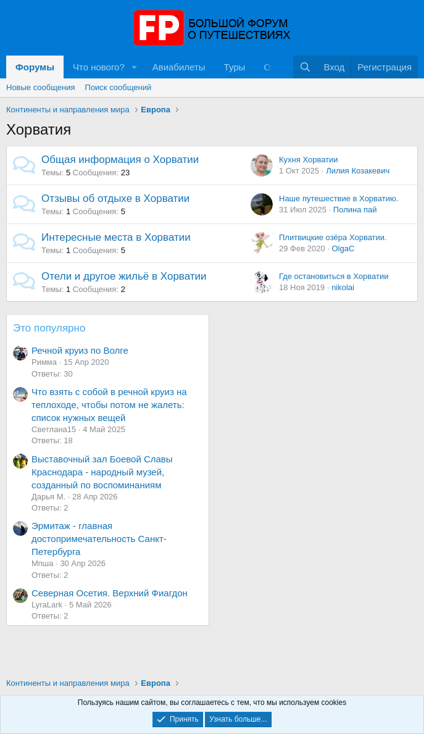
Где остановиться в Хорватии (334, 276)
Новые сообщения (40, 87)
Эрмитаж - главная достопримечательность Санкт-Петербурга (99, 538)
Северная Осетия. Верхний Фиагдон (109, 593)
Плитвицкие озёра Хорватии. (333, 237)
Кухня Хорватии (308, 159)
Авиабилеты (179, 67)
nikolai (342, 287)
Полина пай (355, 209)
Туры (235, 67)
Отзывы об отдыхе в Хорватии (115, 198)
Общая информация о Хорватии (120, 159)
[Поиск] (305, 67)
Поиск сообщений (118, 87)
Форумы (34, 67)
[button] (134, 67)
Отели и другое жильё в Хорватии (124, 276)
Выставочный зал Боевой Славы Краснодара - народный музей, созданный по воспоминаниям (102, 472)
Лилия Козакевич (357, 170)
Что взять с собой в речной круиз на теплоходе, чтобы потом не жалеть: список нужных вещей (109, 404)
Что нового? (99, 67)
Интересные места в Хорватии (116, 237)
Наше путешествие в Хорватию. (338, 198)
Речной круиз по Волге (79, 350)
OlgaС (342, 248)
